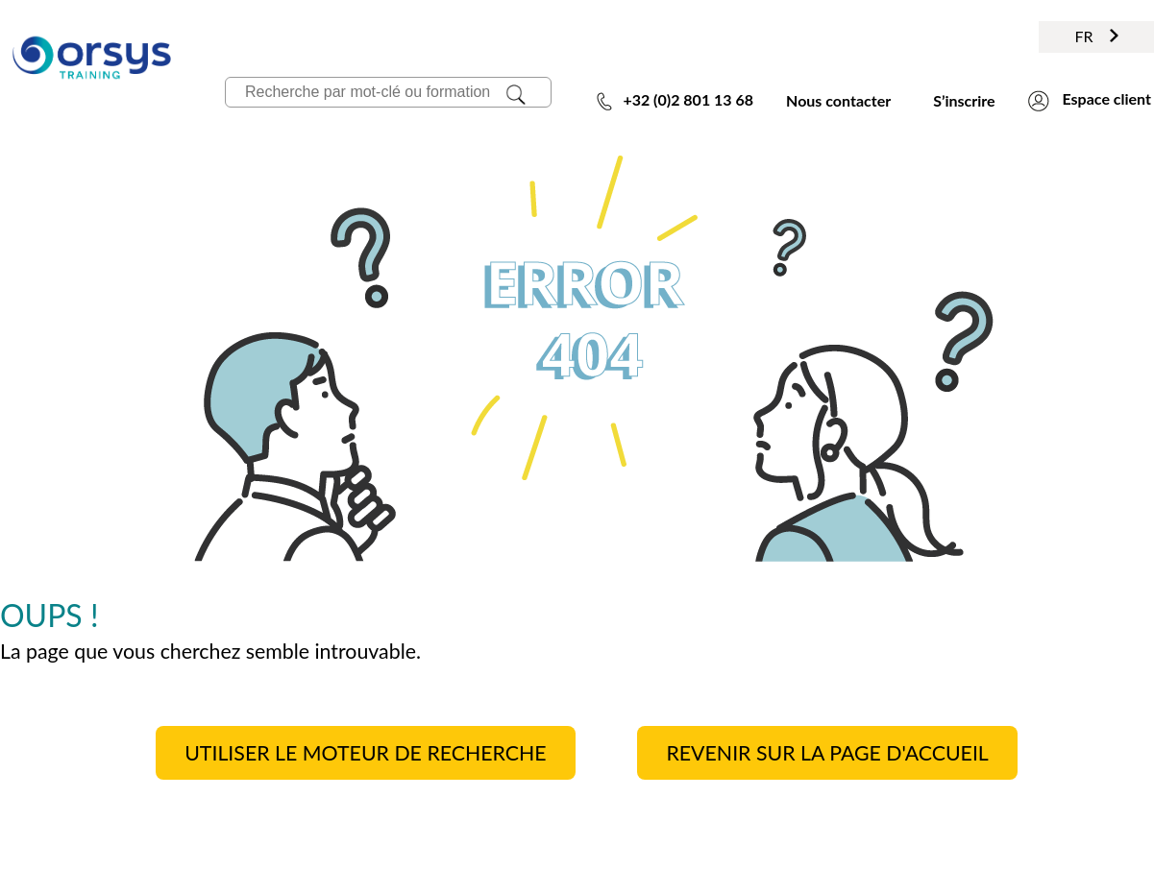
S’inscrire (963, 100)
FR (1095, 36)
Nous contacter (838, 100)
